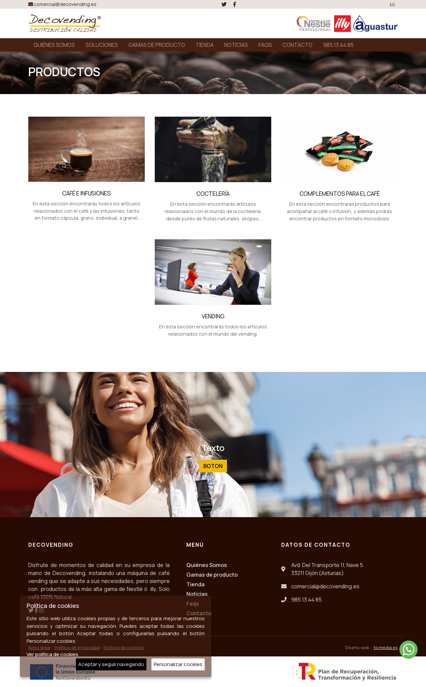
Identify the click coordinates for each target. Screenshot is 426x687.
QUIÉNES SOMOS (54, 45)
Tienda (195, 584)
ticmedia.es (385, 647)
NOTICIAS (236, 45)
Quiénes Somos (206, 565)
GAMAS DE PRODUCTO (156, 45)
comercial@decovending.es (62, 4)
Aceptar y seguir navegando (111, 664)
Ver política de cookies (52, 654)
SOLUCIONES (102, 45)
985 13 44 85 (338, 45)
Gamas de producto (212, 574)
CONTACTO (298, 45)
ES (392, 5)
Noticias (197, 594)
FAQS (265, 45)
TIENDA (205, 45)
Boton (213, 466)
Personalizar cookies (178, 664)
